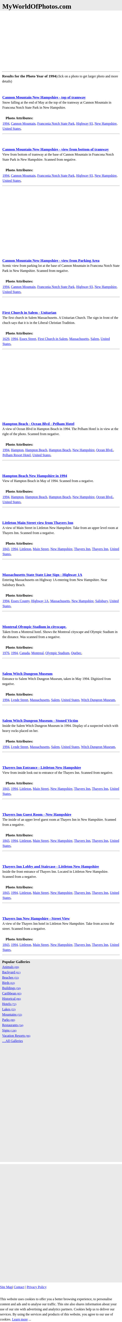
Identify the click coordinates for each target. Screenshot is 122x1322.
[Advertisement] (61, 40)
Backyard (11, 972)
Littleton (25, 549)
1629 (6, 339)
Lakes (9, 1009)
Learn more (20, 1319)
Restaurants (12, 1025)
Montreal (37, 653)
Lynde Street (19, 700)
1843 (6, 549)
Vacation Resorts (16, 1035)
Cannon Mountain (23, 123)
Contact (19, 1287)
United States (12, 128)
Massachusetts (79, 339)
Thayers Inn (82, 549)
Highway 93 (84, 123)
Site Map (6, 1287)
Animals (10, 967)
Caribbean (11, 993)
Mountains (12, 1014)
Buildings (11, 988)
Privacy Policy (37, 1287)
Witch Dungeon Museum (98, 700)
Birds (8, 983)
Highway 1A (39, 601)
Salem (94, 339)
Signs (9, 1030)
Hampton (17, 450)
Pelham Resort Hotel (17, 455)
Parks (8, 1020)
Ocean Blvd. (104, 450)
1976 (6, 653)
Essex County (20, 601)
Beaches (10, 977)
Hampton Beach (36, 450)
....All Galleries (12, 1041)
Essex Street (27, 339)
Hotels (9, 1004)
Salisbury (101, 601)
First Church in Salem (53, 339)
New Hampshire (106, 123)
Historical (11, 998)
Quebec (76, 653)
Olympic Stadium (57, 653)
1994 (6, 123)
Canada (24, 653)
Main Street (41, 549)
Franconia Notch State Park (55, 123)
